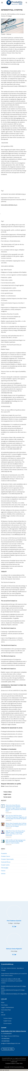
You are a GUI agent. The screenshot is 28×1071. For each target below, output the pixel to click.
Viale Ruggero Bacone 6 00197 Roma (10, 1036)
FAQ (2, 1012)
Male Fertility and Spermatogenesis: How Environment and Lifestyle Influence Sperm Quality (16, 841)
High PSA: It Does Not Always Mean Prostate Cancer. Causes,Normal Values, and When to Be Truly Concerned (15, 833)
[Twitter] (15, 926)
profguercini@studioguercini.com (10, 1043)
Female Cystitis (5, 865)
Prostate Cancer (5, 856)
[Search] (26, 2)
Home (2, 1002)
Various (3, 870)
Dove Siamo (4, 1005)
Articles (3, 873)
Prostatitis (4, 853)
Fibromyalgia (4, 867)
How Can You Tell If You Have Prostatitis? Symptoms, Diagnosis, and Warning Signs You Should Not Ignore (16, 817)
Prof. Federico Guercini (14, 920)
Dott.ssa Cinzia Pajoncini (14, 948)
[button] (2, 2)
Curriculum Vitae (6, 1010)
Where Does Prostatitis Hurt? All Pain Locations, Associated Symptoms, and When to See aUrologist (16, 825)
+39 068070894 (5, 1038)
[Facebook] (12, 926)
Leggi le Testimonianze (7, 1007)
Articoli (3, 1014)
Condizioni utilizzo (10, 1063)
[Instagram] (14, 926)
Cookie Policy (19, 1063)
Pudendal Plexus (5, 862)
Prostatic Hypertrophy (7, 859)
